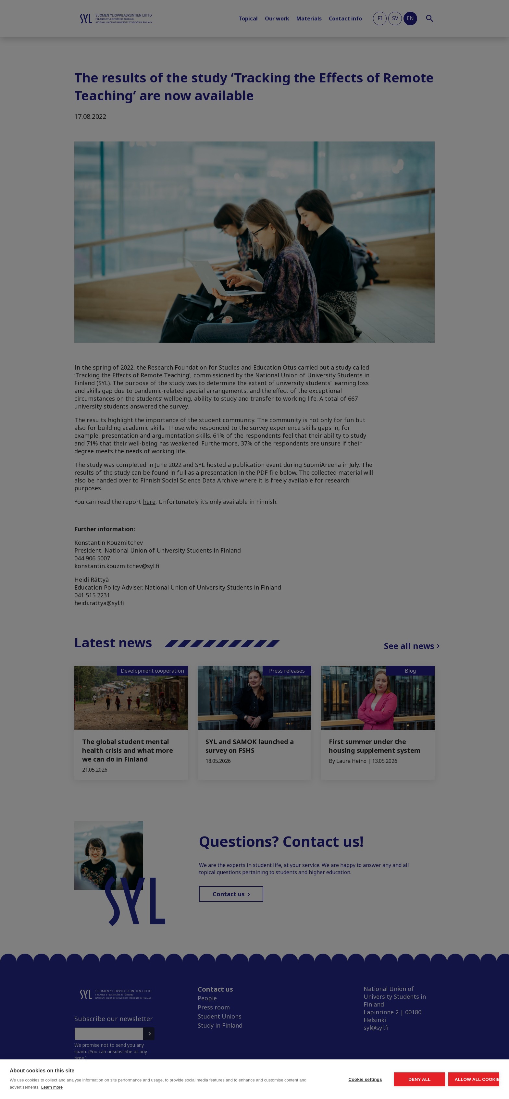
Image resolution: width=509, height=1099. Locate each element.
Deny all (383, 1079)
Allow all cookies (462, 1079)
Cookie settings (304, 1079)
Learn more (120, 1087)
